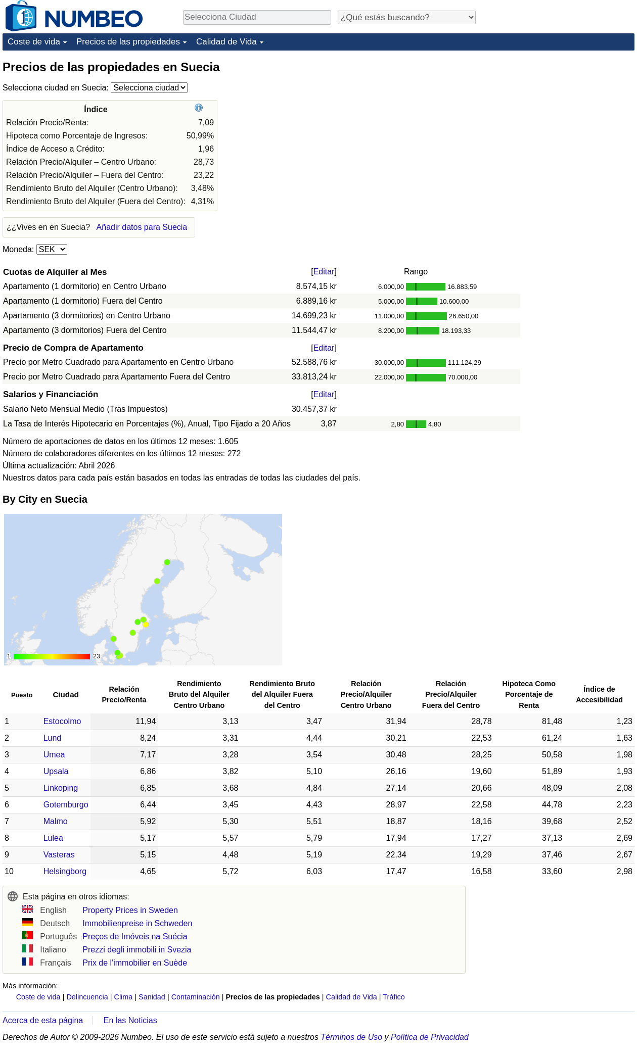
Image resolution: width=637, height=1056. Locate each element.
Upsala (56, 771)
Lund (52, 738)
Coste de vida (34, 41)
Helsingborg (64, 871)
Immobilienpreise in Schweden (137, 923)
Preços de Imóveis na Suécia (134, 936)
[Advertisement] (558, 122)
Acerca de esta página (43, 1020)
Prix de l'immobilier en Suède (134, 962)
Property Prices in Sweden (130, 910)
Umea (54, 754)
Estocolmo (62, 721)
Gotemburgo (65, 804)
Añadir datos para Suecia (142, 227)
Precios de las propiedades (128, 41)
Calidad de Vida (226, 41)
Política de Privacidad (430, 1037)
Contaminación (195, 997)
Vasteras (59, 854)
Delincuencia (87, 997)
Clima (123, 997)
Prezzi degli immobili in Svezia (136, 949)
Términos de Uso (351, 1037)
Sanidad (152, 997)
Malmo (55, 821)
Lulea (53, 838)
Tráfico (393, 997)
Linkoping (60, 788)
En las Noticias (130, 1020)
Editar (324, 271)
